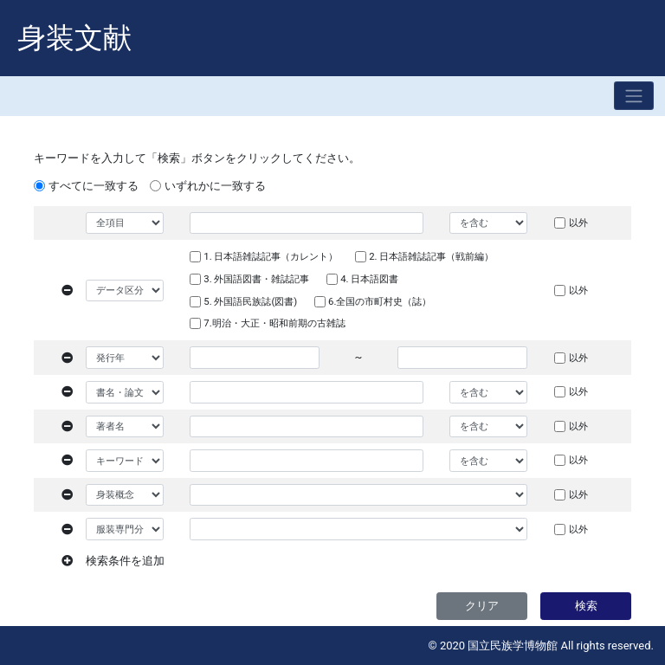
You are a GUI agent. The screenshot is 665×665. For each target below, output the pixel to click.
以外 (578, 222)
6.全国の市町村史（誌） (379, 301)
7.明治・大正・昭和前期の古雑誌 (274, 323)
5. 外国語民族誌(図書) (250, 301)
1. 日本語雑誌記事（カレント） (270, 256)
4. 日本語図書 (369, 279)
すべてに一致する (93, 185)
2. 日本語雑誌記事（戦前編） (431, 256)
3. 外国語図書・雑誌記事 (256, 279)
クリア (482, 605)
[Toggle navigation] (634, 95)
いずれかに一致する (215, 185)
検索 (586, 605)
